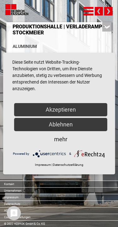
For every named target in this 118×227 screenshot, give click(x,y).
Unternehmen (12, 190)
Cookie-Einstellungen (17, 217)
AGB (7, 210)
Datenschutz (12, 204)
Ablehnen (61, 124)
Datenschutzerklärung (68, 164)
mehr (60, 139)
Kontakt (9, 184)
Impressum (11, 197)
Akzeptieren (61, 109)
